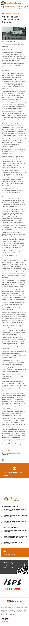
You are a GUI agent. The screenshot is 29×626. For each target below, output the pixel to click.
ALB (9, 450)
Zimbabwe (5, 454)
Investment (16, 13)
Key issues (8, 13)
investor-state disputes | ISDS (12, 453)
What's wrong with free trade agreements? (10, 565)
